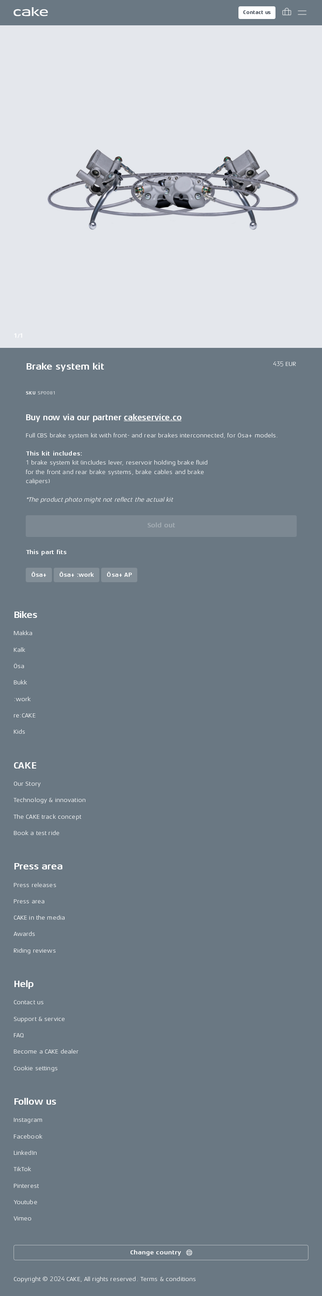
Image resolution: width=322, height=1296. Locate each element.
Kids (20, 731)
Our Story (27, 783)
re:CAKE (25, 715)
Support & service (39, 1019)
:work (22, 699)
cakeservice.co (152, 417)
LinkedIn (25, 1152)
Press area (29, 901)
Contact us (257, 12)
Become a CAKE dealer (46, 1051)
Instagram (28, 1119)
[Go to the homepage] (31, 12)
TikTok (23, 1169)
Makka (23, 633)
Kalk (20, 649)
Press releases (35, 885)
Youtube (25, 1202)
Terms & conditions (168, 1279)
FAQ (19, 1035)
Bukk (21, 682)
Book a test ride (37, 833)
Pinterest (26, 1185)
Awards (25, 933)
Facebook (28, 1136)
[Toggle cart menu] (286, 12)
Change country (161, 1252)
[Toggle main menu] (302, 12)
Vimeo (23, 1218)
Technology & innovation (50, 800)
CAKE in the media (39, 917)
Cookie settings (36, 1068)
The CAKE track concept (47, 816)
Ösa (19, 666)
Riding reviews (35, 950)
